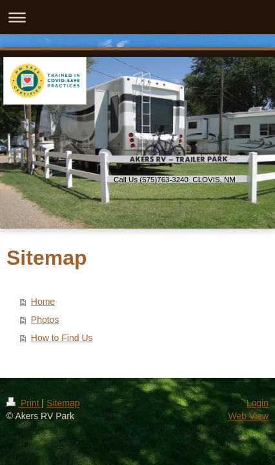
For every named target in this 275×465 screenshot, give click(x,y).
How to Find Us (62, 338)
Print (24, 403)
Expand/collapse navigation (137, 17)
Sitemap (62, 403)
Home (43, 301)
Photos (45, 320)
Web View (248, 416)
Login (258, 403)
